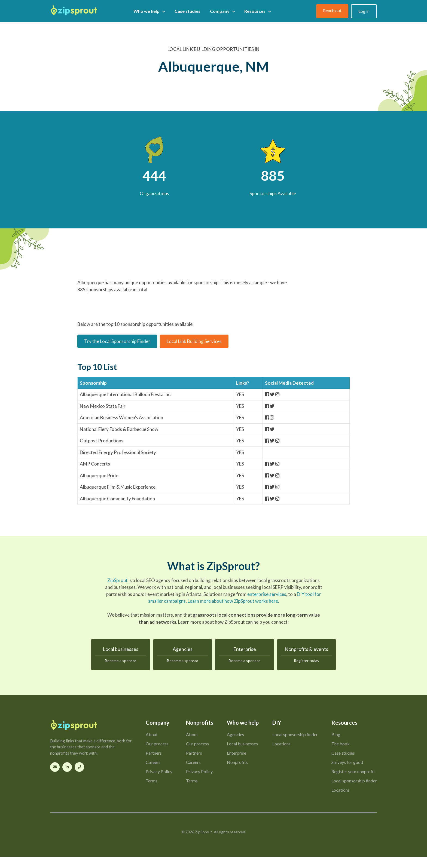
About (152, 734)
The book (340, 743)
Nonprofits (237, 762)
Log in (364, 11)
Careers (153, 762)
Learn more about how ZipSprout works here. (233, 601)
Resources (257, 11)
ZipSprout (117, 580)
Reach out (332, 10)
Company (222, 11)
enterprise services (266, 594)
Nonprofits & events (306, 655)
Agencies (182, 655)
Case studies (187, 11)
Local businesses (120, 655)
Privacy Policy (159, 771)
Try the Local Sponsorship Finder (117, 341)
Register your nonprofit (353, 771)
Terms (151, 780)
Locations (281, 743)
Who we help (149, 11)
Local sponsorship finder (295, 734)
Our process (157, 743)
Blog (335, 734)
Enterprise (244, 655)
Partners (154, 753)
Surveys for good (347, 762)
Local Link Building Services (194, 341)
